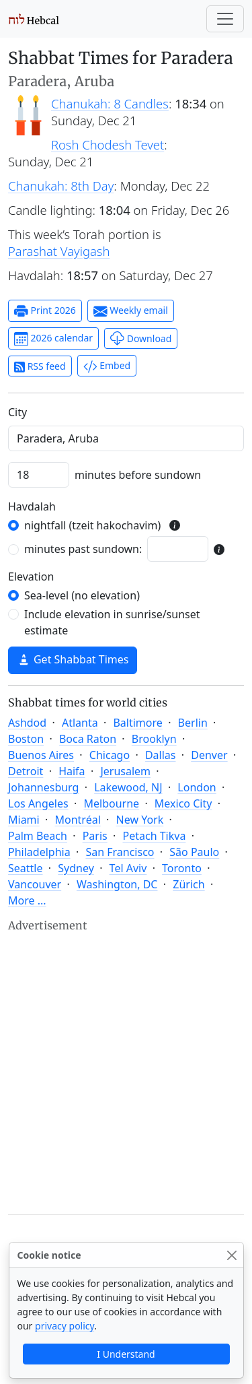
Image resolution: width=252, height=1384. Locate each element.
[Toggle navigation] (225, 18)
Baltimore (137, 722)
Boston (26, 738)
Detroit (25, 771)
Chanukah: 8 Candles (110, 103)
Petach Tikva (154, 835)
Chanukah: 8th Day (61, 185)
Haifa (71, 771)
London (196, 787)
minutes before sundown (138, 474)
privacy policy (64, 1325)
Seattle (25, 868)
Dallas (160, 755)
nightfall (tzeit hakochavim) (92, 525)
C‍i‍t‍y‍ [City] (17, 412)
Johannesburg (43, 787)
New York (140, 819)
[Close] (232, 1255)
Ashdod (27, 722)
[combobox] (126, 438)
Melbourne (111, 803)
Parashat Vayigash (59, 250)
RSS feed (40, 366)
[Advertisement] (126, 1061)
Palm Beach (37, 835)
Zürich (188, 884)
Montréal (78, 819)
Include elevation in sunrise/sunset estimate (112, 622)
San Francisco (119, 852)
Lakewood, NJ (128, 787)
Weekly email (130, 311)
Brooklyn (154, 738)
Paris (95, 835)
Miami (24, 819)
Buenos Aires (41, 755)
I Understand (126, 1354)
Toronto (182, 868)
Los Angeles (38, 803)
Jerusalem (125, 771)
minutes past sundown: (83, 548)
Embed (106, 366)
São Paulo (194, 852)
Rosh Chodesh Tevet (107, 144)
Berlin (193, 722)
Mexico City (183, 803)
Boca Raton (87, 738)
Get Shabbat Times (72, 659)
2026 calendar (53, 338)
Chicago (109, 755)
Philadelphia (39, 852)
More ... (27, 900)
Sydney (76, 868)
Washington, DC (117, 884)
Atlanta (80, 722)
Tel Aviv (128, 868)
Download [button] (140, 338)
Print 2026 (45, 311)
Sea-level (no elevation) (82, 595)
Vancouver (34, 884)
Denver (209, 755)
